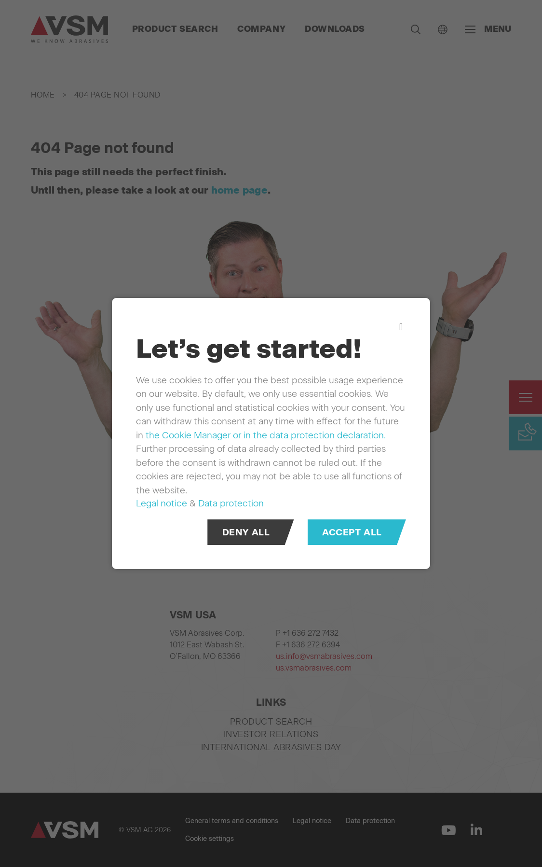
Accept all (352, 532)
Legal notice (161, 503)
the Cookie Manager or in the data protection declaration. (266, 435)
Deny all (246, 532)
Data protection (231, 503)
